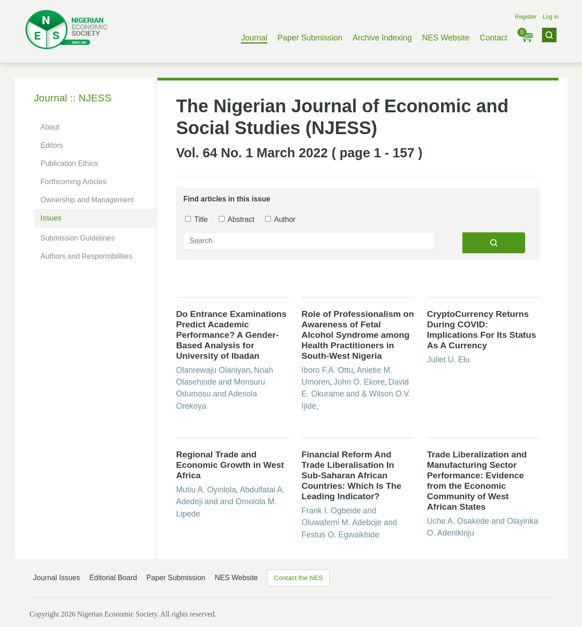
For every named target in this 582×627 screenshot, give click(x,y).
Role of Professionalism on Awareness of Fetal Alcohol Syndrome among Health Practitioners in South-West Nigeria (357, 335)
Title (196, 219)
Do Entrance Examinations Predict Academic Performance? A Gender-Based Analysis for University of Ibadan (231, 335)
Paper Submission (309, 37)
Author (280, 219)
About (50, 127)
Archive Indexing (382, 37)
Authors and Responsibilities (86, 256)
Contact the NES (298, 578)
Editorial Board (113, 578)
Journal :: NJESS (72, 98)
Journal (254, 37)
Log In (550, 16)
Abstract (236, 219)
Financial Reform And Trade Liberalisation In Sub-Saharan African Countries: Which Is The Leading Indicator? (351, 475)
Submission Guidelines (77, 238)
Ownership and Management (87, 200)
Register (526, 16)
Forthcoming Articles (73, 182)
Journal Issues (56, 578)
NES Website (445, 37)
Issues (50, 218)
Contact (493, 37)
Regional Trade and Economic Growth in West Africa (230, 465)
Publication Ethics (69, 163)
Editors (51, 145)
